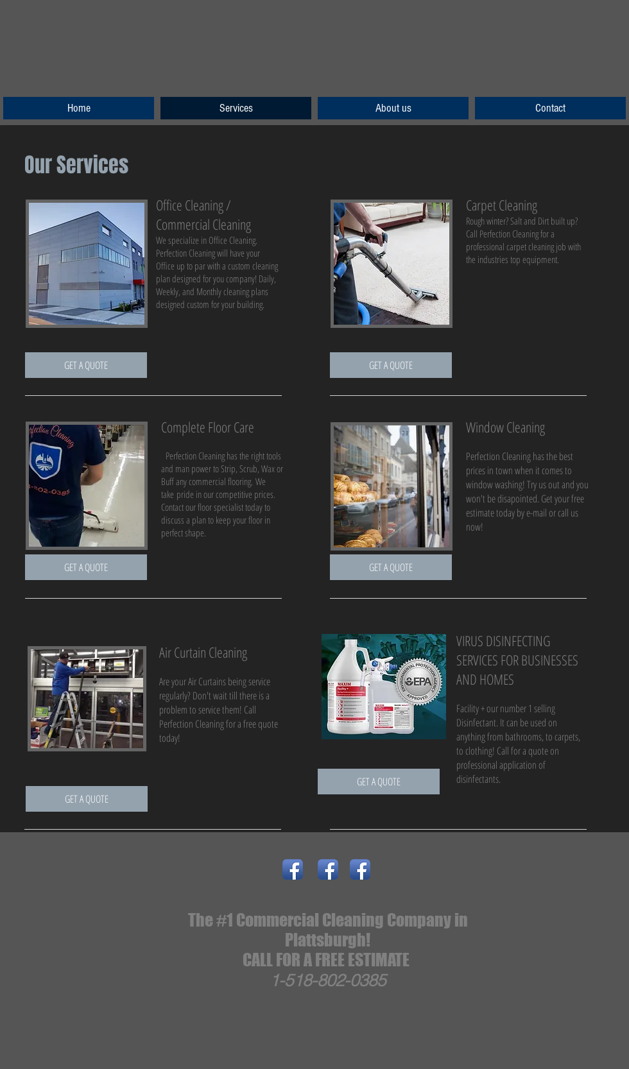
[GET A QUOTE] (86, 365)
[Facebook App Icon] (292, 869)
